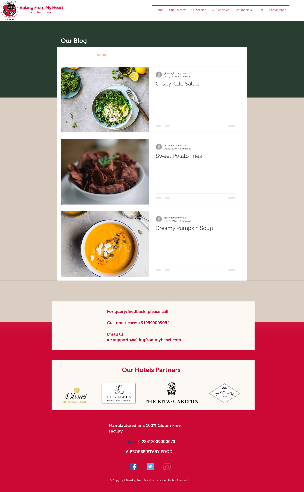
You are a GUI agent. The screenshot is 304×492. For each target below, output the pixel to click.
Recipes (102, 55)
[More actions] (235, 74)
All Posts (67, 55)
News (85, 55)
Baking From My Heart (41, 7)
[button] (238, 55)
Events (121, 55)
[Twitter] (150, 466)
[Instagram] (167, 466)
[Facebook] (133, 466)
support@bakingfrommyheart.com (147, 339)
